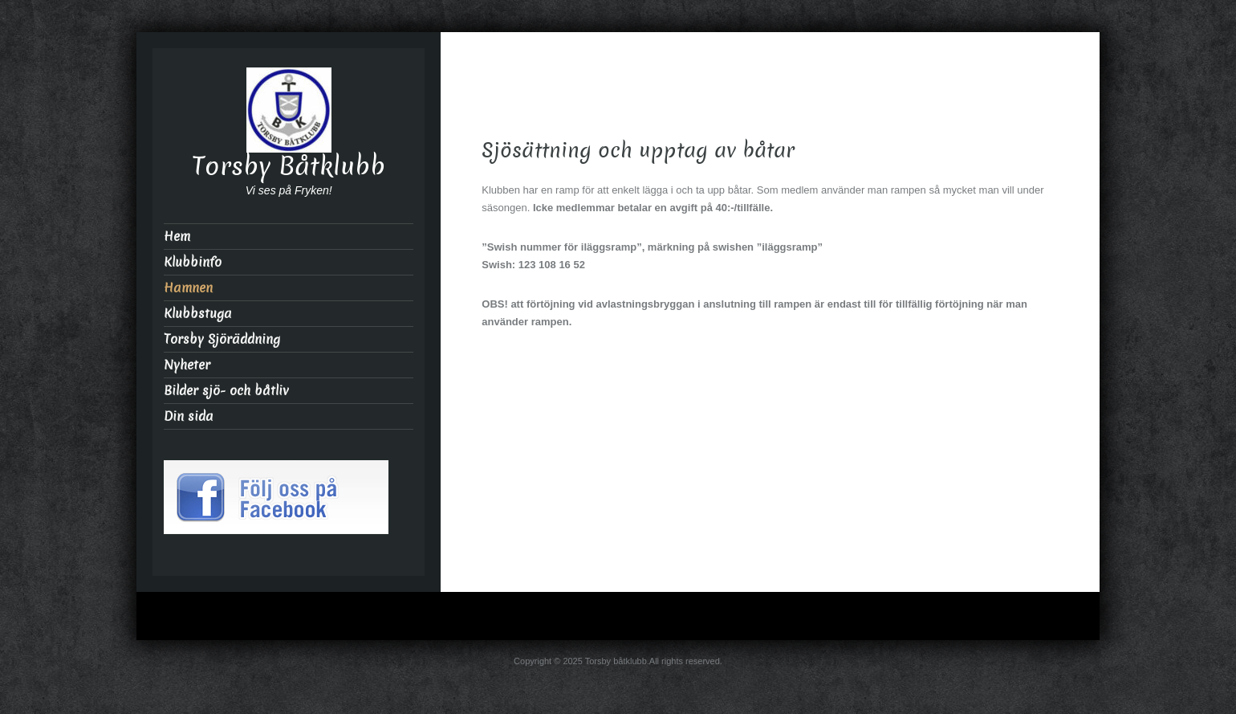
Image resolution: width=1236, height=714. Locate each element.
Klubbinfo (193, 262)
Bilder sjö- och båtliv (226, 390)
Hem (177, 236)
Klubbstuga (198, 313)
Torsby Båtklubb (288, 166)
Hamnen (188, 287)
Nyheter (187, 365)
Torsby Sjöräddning (222, 339)
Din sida (188, 416)
